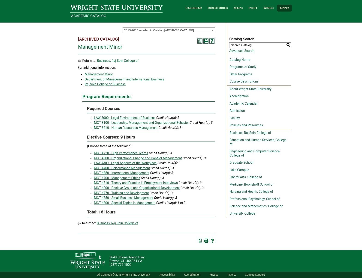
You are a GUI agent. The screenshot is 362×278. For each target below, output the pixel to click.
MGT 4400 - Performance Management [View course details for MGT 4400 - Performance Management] (122, 168)
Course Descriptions (244, 81)
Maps (238, 8)
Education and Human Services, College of (258, 142)
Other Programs (240, 74)
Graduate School (241, 162)
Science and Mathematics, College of (256, 206)
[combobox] (169, 30)
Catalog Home (239, 60)
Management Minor (99, 74)
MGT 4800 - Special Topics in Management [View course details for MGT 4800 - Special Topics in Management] (124, 203)
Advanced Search (241, 51)
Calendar (194, 8)
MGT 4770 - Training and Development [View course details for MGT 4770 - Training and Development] (121, 193)
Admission (237, 110)
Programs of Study (242, 67)
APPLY (284, 8)
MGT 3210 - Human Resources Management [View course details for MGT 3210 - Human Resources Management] (126, 128)
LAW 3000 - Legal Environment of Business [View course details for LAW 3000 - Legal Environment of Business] (125, 118)
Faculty (234, 118)
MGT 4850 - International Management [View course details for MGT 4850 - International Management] (121, 173)
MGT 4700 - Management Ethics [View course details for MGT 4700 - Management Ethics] (117, 178)
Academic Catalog (88, 16)
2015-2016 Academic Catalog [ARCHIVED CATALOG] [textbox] (159, 30)
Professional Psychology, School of (254, 199)
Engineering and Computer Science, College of (254, 153)
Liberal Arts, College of (245, 177)
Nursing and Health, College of (251, 191)
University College (242, 213)
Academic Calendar (243, 103)
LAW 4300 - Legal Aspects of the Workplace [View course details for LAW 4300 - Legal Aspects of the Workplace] (125, 163)
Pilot (253, 8)
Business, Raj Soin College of (118, 60)
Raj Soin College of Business (105, 84)
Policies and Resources (246, 125)
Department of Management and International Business (124, 79)
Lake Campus (239, 170)
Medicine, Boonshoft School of (251, 184)
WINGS (268, 8)
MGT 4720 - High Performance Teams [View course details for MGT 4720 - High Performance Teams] (121, 153)
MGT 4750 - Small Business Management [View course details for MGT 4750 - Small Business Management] (123, 198)
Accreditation (239, 96)
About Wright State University (250, 89)
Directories (218, 8)
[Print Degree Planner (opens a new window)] (199, 41)
